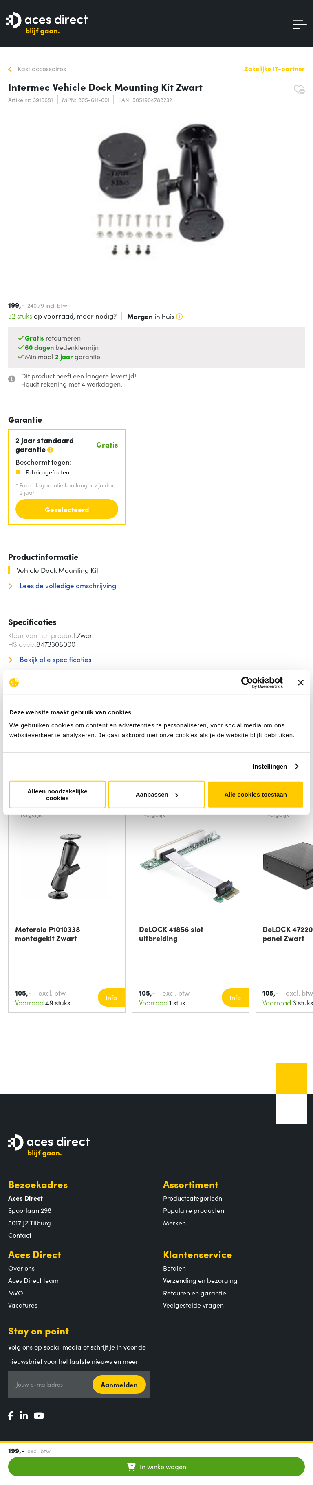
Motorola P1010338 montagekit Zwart (47, 934)
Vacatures (22, 1304)
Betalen (174, 1267)
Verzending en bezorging (200, 1279)
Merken (174, 1222)
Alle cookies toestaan (255, 794)
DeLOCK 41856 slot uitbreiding (171, 934)
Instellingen (270, 766)
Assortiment (190, 1183)
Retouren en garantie (194, 1292)
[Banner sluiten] (301, 683)
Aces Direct (34, 1253)
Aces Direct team (33, 1279)
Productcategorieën (192, 1197)
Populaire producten (193, 1209)
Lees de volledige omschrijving (67, 585)
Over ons (21, 1267)
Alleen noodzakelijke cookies (57, 794)
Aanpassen (157, 794)
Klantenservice (197, 1253)
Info (111, 997)
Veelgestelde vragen (193, 1304)
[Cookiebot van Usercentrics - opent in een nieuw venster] (247, 683)
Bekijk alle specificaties (54, 659)
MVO (15, 1292)
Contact (19, 1234)
